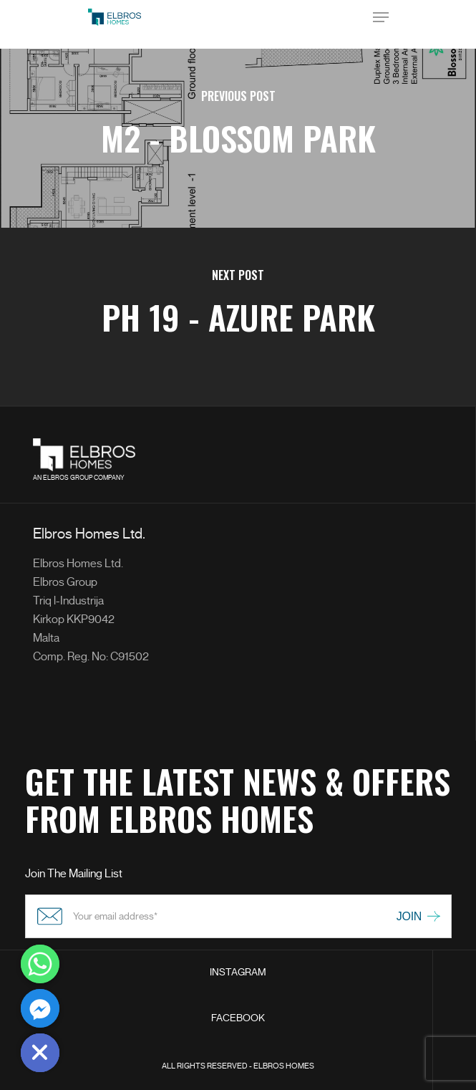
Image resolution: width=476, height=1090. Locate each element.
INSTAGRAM (238, 972)
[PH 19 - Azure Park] (238, 317)
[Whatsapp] (40, 964)
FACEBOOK (238, 1018)
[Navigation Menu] (381, 17)
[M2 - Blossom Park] (238, 138)
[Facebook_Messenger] (40, 1008)
